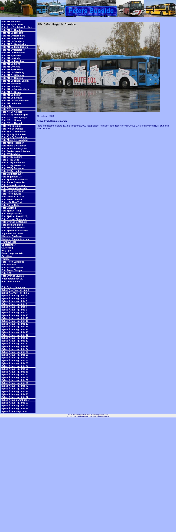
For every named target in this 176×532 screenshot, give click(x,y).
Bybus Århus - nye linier (14, 411)
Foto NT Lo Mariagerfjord (14, 117)
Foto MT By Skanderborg (14, 44)
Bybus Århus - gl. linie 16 (14, 332)
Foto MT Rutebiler (11, 21)
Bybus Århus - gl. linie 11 (14, 318)
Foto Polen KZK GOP (12, 196)
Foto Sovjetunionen (11, 213)
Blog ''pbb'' (7, 250)
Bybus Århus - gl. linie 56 (14, 371)
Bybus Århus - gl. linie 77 (14, 397)
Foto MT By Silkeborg (13, 75)
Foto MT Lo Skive (10, 64)
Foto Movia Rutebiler (12, 143)
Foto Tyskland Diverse (13, 227)
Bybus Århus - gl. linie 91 (14, 405)
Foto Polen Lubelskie (12, 261)
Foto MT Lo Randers (12, 33)
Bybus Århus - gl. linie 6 (14, 304)
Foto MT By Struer (11, 92)
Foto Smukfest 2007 (12, 174)
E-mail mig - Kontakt (12, 253)
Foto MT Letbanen (11, 103)
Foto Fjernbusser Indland (14, 179)
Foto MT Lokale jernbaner (15, 100)
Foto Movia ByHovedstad (14, 140)
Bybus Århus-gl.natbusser (15, 400)
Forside (5, 259)
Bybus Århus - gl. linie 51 (14, 357)
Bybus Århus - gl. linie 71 (14, 383)
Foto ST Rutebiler (10, 154)
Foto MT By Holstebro (13, 49)
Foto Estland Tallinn (12, 267)
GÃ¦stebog (7, 247)
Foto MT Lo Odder (11, 58)
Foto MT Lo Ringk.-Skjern (15, 80)
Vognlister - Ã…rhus (12, 233)
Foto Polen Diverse (11, 199)
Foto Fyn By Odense (12, 128)
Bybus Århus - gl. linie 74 (14, 388)
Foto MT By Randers (12, 30)
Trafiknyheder (8, 242)
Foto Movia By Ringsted (14, 148)
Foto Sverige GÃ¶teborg (14, 222)
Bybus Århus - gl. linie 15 (14, 329)
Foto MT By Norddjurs (13, 35)
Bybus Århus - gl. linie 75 (14, 391)
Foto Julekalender (11, 281)
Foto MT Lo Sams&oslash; (15, 89)
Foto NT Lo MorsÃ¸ (11, 120)
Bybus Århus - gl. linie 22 (14, 346)
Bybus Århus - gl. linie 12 (14, 321)
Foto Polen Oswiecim (12, 191)
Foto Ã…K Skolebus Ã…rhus (16, 27)
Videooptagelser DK (12, 278)
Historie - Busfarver (11, 236)
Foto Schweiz (8, 264)
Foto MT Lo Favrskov (12, 61)
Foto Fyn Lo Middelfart (13, 131)
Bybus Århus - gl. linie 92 (14, 408)
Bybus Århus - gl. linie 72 (14, 386)
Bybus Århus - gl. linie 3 (14, 295)
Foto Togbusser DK (11, 176)
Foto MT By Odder (11, 55)
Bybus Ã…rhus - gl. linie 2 (15, 292)
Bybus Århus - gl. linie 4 (14, 298)
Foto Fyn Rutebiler (11, 126)
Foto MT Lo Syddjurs (12, 41)
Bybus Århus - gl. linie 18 (14, 338)
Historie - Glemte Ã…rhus (15, 239)
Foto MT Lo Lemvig (11, 97)
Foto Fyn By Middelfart (13, 134)
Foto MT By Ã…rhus (12, 24)
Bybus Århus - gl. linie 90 (14, 402)
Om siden (6, 256)
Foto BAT (6, 273)
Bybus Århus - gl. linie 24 (14, 349)
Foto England (8, 208)
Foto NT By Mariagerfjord (14, 114)
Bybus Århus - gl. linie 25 (14, 352)
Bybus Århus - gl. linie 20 (14, 343)
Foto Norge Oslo (10, 205)
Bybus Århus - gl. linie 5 (14, 301)
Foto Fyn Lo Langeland (13, 287)
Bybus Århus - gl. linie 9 (14, 312)
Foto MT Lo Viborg (11, 86)
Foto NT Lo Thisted (11, 123)
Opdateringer (8, 245)
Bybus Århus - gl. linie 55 (14, 369)
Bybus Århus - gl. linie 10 (14, 315)
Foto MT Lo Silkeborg (12, 72)
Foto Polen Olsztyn (11, 270)
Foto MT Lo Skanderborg (14, 47)
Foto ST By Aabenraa (12, 168)
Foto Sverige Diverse (12, 276)
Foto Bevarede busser (13, 185)
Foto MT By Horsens (12, 69)
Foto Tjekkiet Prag (11, 210)
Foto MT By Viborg (11, 83)
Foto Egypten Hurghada (14, 188)
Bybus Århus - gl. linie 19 (14, 340)
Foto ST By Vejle (10, 159)
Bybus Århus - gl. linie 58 (14, 377)
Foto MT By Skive (10, 66)
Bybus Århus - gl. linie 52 (14, 360)
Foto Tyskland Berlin (12, 224)
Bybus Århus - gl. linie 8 (14, 309)
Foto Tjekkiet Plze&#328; (14, 216)
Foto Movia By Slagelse (14, 145)
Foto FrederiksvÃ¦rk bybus (15, 151)
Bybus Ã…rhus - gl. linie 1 (15, 290)
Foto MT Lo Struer (11, 95)
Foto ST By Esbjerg (11, 157)
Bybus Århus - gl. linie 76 (14, 394)
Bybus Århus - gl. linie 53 (14, 363)
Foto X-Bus (7, 106)
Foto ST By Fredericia (13, 165)
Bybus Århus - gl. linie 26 (14, 354)
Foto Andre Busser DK (13, 182)
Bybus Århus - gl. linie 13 (14, 323)
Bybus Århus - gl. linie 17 (14, 335)
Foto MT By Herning (12, 78)
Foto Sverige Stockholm (14, 219)
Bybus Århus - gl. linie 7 (14, 307)
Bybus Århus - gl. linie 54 (14, 366)
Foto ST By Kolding (11, 171)
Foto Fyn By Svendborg (14, 137)
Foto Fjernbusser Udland (14, 230)
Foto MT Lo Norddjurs (13, 38)
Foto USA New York (11, 202)
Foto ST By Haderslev (13, 162)
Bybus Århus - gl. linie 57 (14, 374)
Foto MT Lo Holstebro (13, 52)
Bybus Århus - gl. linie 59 (14, 380)
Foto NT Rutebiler (10, 109)
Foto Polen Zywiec (11, 193)
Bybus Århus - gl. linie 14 (14, 326)
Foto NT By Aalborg (11, 111)
